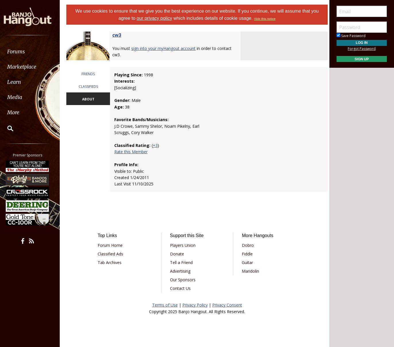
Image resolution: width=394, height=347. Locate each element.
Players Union (183, 245)
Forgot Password (362, 48)
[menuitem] (32, 51)
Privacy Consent (227, 305)
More (18, 112)
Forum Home (112, 245)
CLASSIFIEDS (90, 86)
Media (19, 97)
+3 (156, 145)
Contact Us (181, 288)
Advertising (181, 271)
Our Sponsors (183, 279)
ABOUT (90, 99)
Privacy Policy (195, 305)
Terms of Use (165, 305)
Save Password (351, 35)
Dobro (247, 245)
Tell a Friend (182, 262)
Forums (21, 51)
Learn (19, 82)
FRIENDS (90, 73)
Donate (178, 254)
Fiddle (246, 254)
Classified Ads (112, 254)
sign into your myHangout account (166, 48)
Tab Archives (111, 262)
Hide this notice (264, 18)
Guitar (246, 262)
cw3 (119, 35)
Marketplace (26, 66)
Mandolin (249, 271)
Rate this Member (132, 151)
